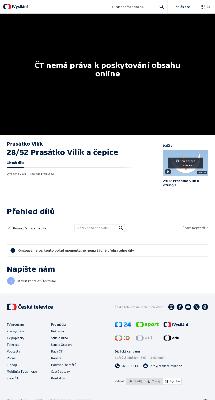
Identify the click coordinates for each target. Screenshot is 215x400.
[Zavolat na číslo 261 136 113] (126, 365)
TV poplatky (15, 338)
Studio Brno (59, 338)
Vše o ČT (13, 378)
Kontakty (58, 378)
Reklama (57, 331)
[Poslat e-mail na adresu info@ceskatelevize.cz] (162, 365)
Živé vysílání (15, 331)
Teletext (13, 344)
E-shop (12, 365)
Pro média (58, 324)
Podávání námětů (63, 365)
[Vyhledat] (121, 228)
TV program (15, 324)
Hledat (160, 8)
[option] (136, 381)
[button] (185, 164)
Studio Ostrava (61, 344)
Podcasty (13, 351)
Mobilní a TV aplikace (22, 371)
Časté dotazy (60, 371)
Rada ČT (57, 351)
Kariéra (56, 358)
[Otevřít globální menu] (205, 6)
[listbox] (154, 381)
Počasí (11, 358)
